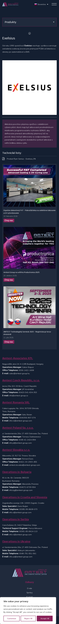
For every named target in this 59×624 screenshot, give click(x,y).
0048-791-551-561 (27, 553)
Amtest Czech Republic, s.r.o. (21, 380)
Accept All (45, 618)
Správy (30, 592)
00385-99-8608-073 (28, 509)
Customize (11, 618)
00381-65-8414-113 (28, 531)
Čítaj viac (9, 220)
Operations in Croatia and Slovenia (24, 497)
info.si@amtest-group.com (20, 512)
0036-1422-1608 (26, 370)
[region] (28, 610)
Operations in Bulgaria (16, 471)
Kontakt (29, 597)
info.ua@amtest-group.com (20, 557)
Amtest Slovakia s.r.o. (16, 449)
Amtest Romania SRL (16, 402)
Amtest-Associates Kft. (17, 358)
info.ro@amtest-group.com (20, 421)
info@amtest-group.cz (18, 395)
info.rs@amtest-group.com (20, 534)
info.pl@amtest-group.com (20, 443)
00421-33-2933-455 (28, 462)
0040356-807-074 (27, 418)
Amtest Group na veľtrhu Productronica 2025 (21, 272)
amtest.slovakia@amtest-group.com (24, 465)
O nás (29, 588)
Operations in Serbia (15, 519)
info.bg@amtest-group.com (20, 490)
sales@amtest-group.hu (19, 373)
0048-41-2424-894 (27, 440)
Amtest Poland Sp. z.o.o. (18, 427)
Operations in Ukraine (16, 541)
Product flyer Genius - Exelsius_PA (21, 159)
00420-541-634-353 (28, 392)
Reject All (28, 618)
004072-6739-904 (27, 487)
